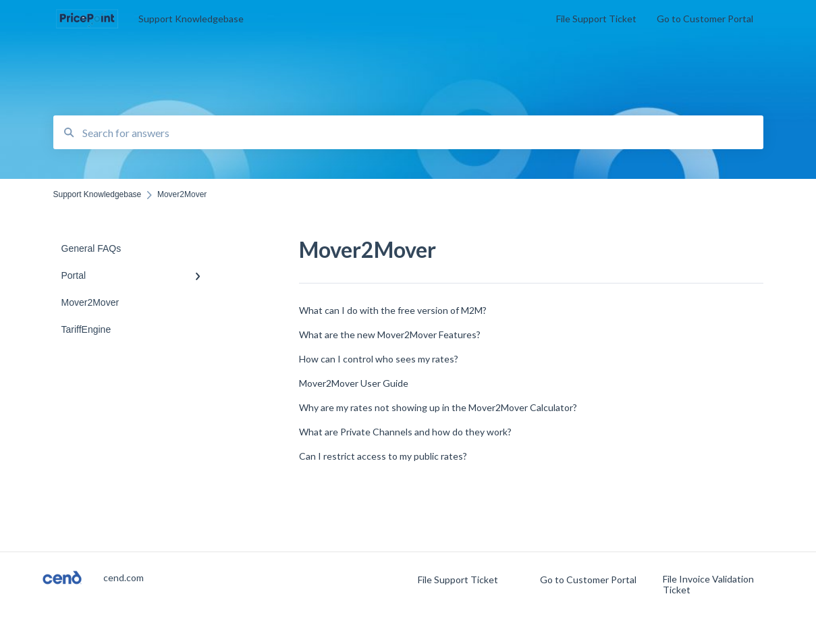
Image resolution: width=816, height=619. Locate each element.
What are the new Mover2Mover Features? (390, 334)
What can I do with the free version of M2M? (393, 310)
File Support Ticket (458, 579)
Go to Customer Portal (588, 579)
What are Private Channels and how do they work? (405, 431)
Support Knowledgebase (191, 18)
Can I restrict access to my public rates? (383, 456)
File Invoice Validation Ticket (708, 584)
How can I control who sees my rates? (378, 359)
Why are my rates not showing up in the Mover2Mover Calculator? (438, 407)
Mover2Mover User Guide (353, 383)
